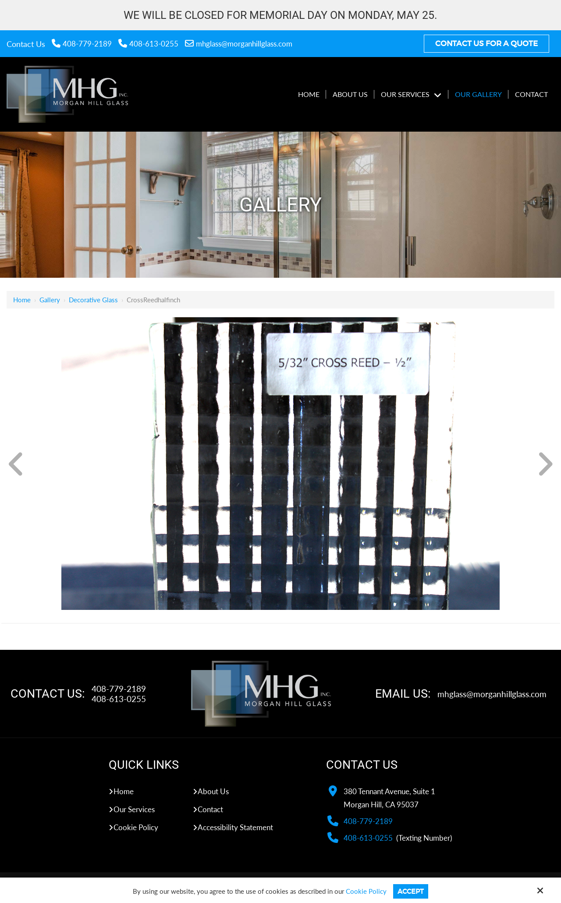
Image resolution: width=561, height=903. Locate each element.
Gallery (49, 300)
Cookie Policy (366, 891)
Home (22, 300)
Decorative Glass (93, 300)
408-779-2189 (82, 43)
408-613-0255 (148, 43)
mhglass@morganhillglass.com (238, 43)
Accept (411, 891)
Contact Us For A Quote (486, 43)
